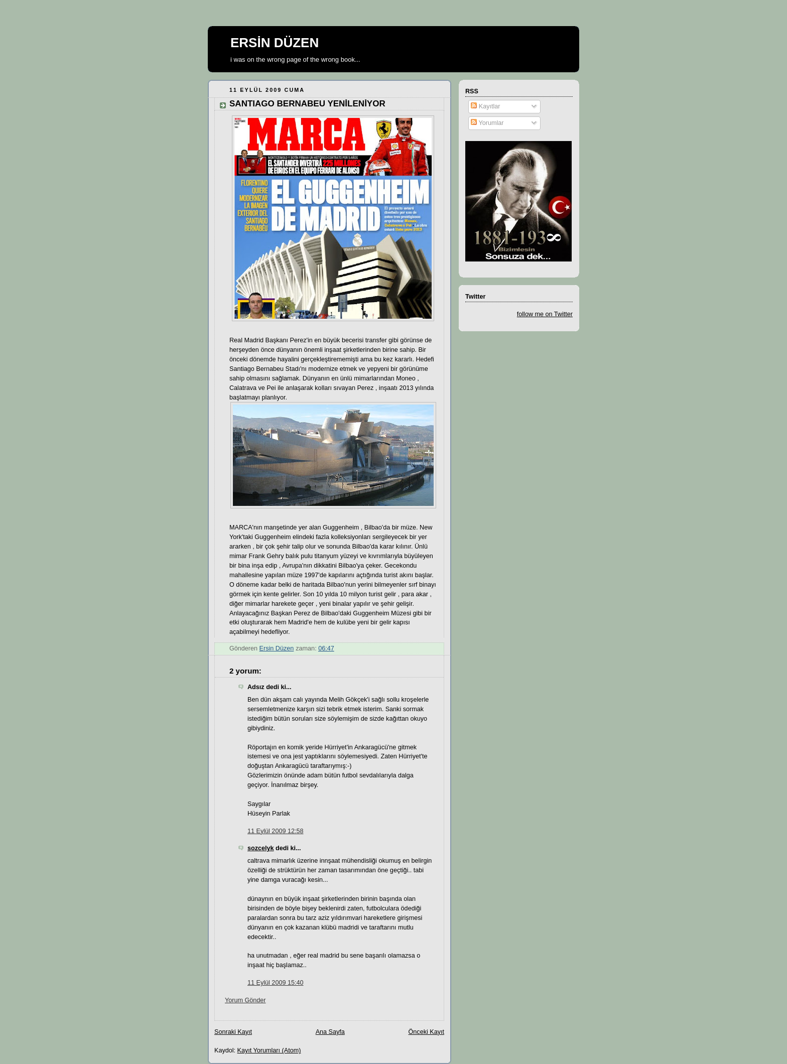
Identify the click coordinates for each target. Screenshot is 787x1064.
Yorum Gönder (245, 1000)
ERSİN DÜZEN (274, 42)
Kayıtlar (485, 106)
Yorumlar (487, 122)
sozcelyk (260, 848)
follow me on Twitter (545, 314)
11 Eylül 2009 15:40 (275, 982)
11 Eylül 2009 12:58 (275, 831)
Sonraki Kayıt (233, 1031)
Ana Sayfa (330, 1031)
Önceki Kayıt (426, 1031)
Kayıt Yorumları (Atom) (269, 1050)
